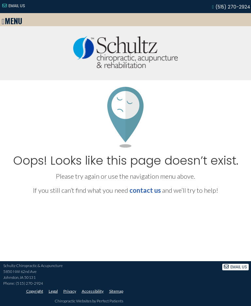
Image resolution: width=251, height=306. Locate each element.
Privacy (69, 291)
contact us (145, 190)
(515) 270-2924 (232, 7)
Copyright (34, 291)
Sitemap (116, 291)
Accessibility (93, 291)
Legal (53, 291)
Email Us (13, 6)
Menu (12, 20)
